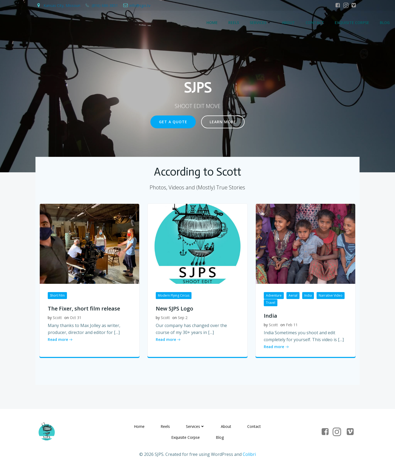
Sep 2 (182, 317)
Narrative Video (330, 295)
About (288, 22)
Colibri (249, 454)
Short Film (57, 295)
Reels (233, 22)
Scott (57, 317)
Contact (315, 22)
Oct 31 (75, 317)
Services (260, 22)
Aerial (293, 295)
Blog (385, 22)
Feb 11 (292, 324)
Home (212, 22)
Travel (270, 302)
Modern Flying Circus (173, 295)
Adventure (274, 295)
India (308, 295)
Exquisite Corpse (352, 22)
